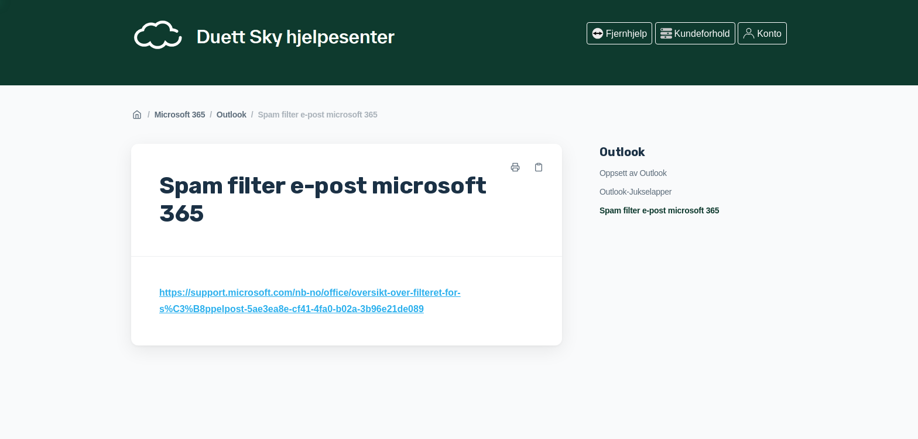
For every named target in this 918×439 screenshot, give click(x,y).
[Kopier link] (538, 167)
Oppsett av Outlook (633, 173)
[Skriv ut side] (515, 167)
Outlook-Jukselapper (636, 191)
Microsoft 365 (180, 114)
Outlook (231, 114)
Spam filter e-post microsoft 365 (317, 114)
